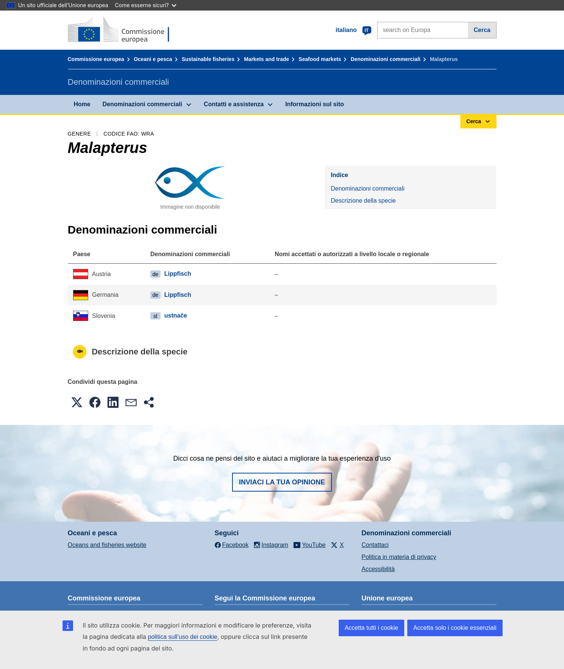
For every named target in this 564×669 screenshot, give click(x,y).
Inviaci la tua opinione (282, 482)
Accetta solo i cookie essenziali (455, 628)
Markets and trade (266, 59)
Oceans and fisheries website (107, 545)
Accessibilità (378, 569)
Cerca (482, 30)
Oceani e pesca (153, 59)
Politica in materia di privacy (399, 557)
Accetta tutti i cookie (371, 628)
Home (82, 104)
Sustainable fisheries (208, 59)
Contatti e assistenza (234, 104)
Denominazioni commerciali (385, 59)
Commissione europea (96, 59)
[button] (76, 402)
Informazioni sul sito (314, 104)
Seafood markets (320, 59)
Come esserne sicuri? (145, 5)
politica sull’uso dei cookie (182, 637)
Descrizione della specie (363, 200)
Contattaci (375, 545)
